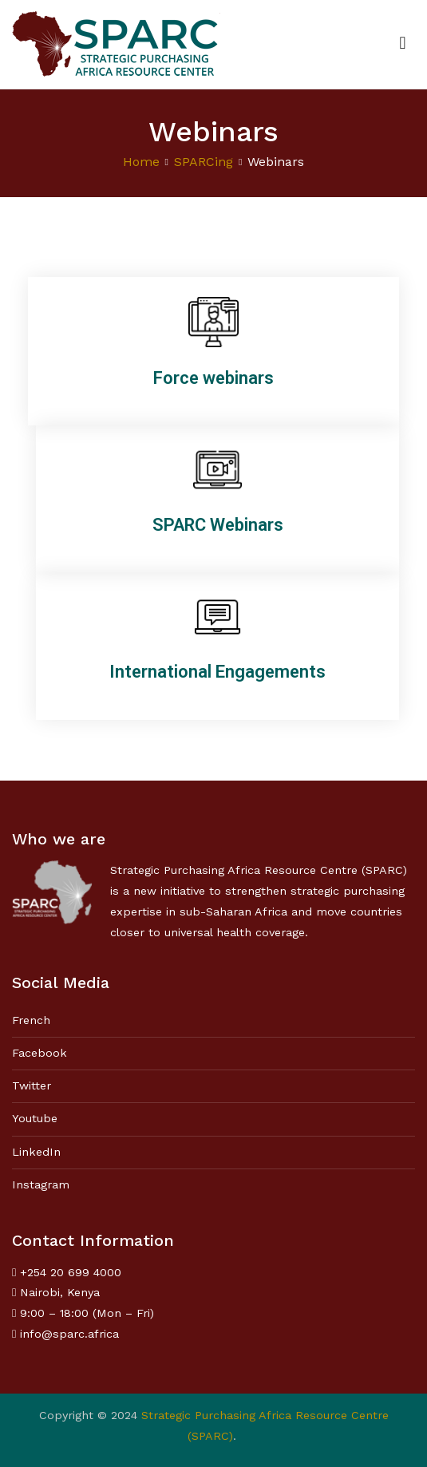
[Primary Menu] (403, 44)
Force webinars (213, 378)
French (31, 1020)
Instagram (40, 1184)
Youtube (34, 1118)
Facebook (39, 1052)
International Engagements (217, 672)
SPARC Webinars (217, 525)
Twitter (31, 1085)
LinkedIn (36, 1151)
